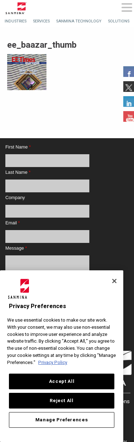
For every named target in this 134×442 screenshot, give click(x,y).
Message (16, 248)
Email (12, 222)
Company (15, 197)
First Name (18, 147)
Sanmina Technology (78, 21)
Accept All (62, 381)
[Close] (114, 281)
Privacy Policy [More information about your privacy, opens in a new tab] (52, 362)
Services (41, 21)
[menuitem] (15, 21)
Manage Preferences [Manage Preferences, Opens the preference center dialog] (61, 419)
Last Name (17, 172)
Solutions (118, 21)
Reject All (62, 400)
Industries (15, 21)
